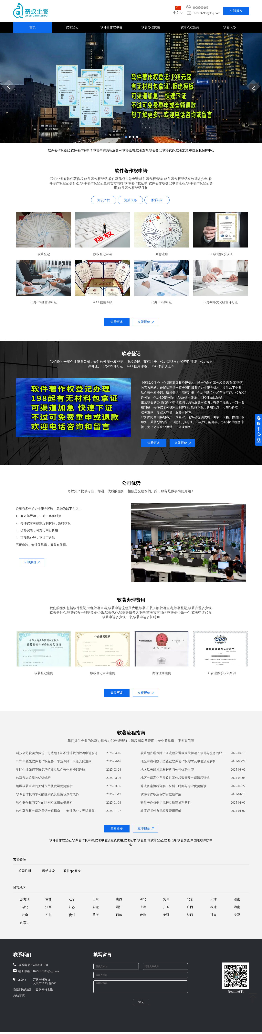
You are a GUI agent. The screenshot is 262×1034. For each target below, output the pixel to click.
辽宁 (72, 899)
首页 (32, 27)
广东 (166, 907)
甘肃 (213, 915)
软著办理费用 (150, 27)
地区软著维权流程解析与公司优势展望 (167, 769)
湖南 (237, 899)
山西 (119, 899)
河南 (166, 899)
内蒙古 (25, 922)
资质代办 (130, 200)
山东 (95, 899)
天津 (213, 899)
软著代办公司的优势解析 (33, 777)
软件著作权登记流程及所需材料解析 (166, 802)
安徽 (95, 907)
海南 (237, 907)
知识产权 (103, 200)
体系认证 (157, 200)
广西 (190, 907)
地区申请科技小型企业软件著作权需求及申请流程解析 (178, 761)
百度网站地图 (22, 989)
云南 (25, 915)
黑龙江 (25, 899)
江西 (48, 907)
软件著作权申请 (111, 27)
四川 (48, 915)
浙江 (119, 907)
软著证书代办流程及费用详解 (161, 810)
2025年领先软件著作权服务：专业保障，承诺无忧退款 (53, 761)
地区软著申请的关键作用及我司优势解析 (44, 786)
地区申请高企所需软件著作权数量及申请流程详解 (175, 777)
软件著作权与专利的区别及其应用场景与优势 (47, 794)
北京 (190, 899)
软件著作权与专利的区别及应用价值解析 (44, 802)
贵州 (72, 915)
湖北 (25, 907)
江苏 (72, 907)
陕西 (190, 915)
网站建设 (48, 871)
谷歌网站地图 (44, 989)
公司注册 (25, 871)
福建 (213, 907)
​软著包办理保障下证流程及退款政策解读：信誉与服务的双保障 (184, 753)
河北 (143, 899)
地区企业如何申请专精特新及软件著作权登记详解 (50, 769)
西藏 (119, 915)
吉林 (48, 899)
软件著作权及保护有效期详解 (161, 794)
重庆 (95, 915)
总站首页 (19, 995)
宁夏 (237, 915)
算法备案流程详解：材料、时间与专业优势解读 (173, 786)
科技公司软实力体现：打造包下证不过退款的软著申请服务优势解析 (59, 753)
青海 (143, 915)
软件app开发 (72, 871)
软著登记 (72, 27)
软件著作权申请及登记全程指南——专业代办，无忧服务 (55, 810)
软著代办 (229, 27)
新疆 (166, 915)
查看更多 (116, 322)
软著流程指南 (190, 27)
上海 (143, 907)
